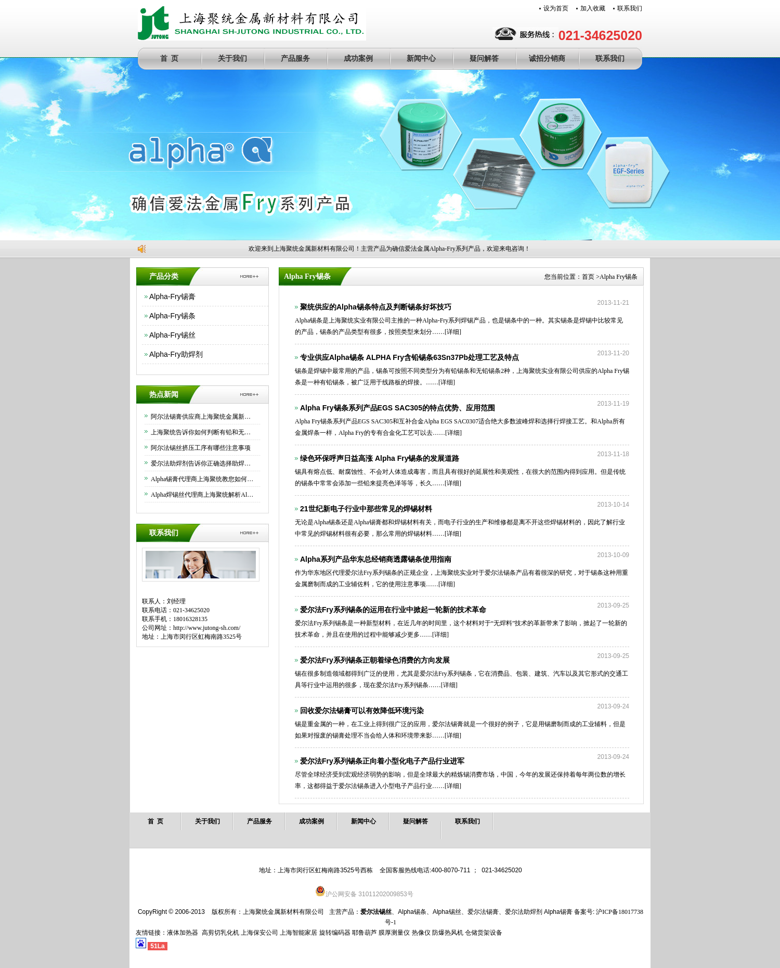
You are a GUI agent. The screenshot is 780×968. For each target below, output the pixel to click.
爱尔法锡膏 (483, 911)
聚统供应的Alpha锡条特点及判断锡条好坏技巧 (375, 307)
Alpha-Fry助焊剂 (176, 354)
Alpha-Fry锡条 (172, 316)
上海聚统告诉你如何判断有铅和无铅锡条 (203, 432)
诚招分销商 (547, 58)
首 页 (169, 58)
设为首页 (555, 8)
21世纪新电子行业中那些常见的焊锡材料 (366, 509)
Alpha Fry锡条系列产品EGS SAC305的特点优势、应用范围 (397, 408)
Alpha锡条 (412, 911)
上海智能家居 (298, 932)
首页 (588, 276)
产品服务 (295, 58)
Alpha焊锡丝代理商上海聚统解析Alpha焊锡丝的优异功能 (203, 494)
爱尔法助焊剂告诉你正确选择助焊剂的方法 (203, 463)
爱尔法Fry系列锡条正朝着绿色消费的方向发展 (375, 660)
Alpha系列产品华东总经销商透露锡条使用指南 (375, 559)
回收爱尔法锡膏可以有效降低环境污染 (362, 710)
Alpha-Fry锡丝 (172, 335)
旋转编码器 (334, 932)
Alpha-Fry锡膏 (172, 296)
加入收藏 (592, 8)
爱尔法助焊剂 (523, 911)
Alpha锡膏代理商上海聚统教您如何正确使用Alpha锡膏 (203, 479)
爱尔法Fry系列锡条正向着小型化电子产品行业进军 (382, 761)
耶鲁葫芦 (364, 932)
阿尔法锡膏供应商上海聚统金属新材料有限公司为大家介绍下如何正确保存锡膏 (203, 416)
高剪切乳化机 (220, 932)
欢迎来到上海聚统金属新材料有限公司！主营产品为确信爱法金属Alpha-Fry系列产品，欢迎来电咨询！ (393, 248)
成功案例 (358, 58)
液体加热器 (182, 932)
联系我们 (629, 8)
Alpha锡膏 (558, 911)
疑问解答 (484, 58)
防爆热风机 (447, 932)
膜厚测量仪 (394, 932)
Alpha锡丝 (447, 911)
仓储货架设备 (483, 932)
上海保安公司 (259, 932)
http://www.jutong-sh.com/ (206, 627)
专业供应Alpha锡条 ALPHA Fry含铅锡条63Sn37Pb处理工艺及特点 (409, 357)
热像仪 (421, 932)
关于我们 (232, 58)
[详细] (446, 331)
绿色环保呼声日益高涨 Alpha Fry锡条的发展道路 (379, 458)
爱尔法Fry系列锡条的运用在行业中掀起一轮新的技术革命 (393, 609)
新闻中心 (421, 58)
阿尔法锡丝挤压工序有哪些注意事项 (201, 447)
